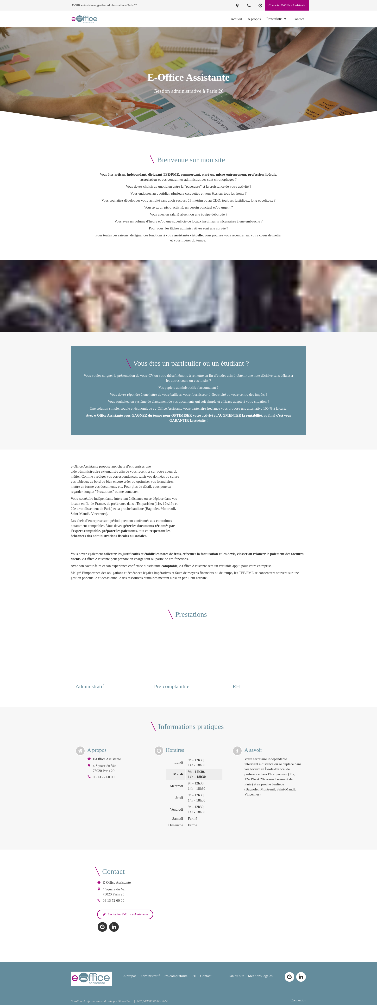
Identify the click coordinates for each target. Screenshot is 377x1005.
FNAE (164, 1001)
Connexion (298, 1000)
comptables (96, 526)
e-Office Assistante (84, 466)
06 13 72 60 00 (103, 777)
